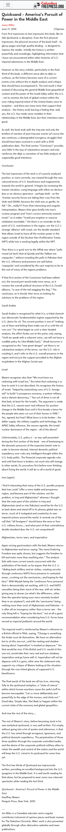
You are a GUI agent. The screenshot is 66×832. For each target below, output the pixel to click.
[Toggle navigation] (8, 4)
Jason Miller (8, 25)
